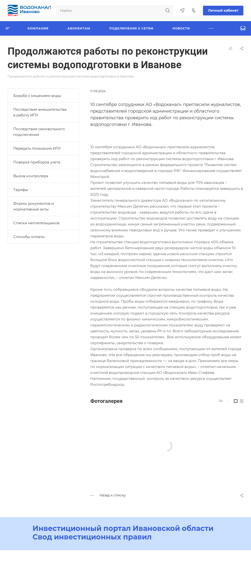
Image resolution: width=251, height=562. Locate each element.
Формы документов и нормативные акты (33, 206)
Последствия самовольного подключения (39, 132)
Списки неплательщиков (36, 223)
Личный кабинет (223, 10)
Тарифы (20, 189)
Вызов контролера (30, 176)
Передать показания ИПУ (37, 148)
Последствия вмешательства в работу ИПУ (40, 112)
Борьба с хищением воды (37, 95)
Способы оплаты (29, 236)
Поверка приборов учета (36, 162)
